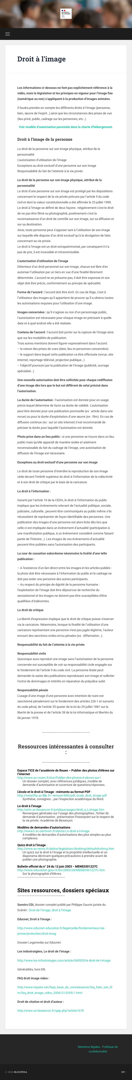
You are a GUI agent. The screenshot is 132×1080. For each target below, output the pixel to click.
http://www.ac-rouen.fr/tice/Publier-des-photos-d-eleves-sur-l (59, 777)
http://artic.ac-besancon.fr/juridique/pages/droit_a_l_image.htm (60, 809)
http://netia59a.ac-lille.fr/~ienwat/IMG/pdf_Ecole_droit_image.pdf (62, 795)
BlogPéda (20, 1072)
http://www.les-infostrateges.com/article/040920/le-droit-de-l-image (64, 960)
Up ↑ (124, 1072)
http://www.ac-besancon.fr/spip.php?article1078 (50, 1010)
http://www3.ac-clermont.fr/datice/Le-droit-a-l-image (53, 831)
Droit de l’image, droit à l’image (50, 910)
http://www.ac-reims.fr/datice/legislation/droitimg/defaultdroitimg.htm (65, 848)
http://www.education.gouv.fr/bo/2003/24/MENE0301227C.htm (61, 870)
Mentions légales (89, 1047)
